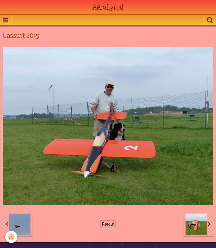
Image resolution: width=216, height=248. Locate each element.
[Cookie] (11, 237)
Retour (108, 224)
